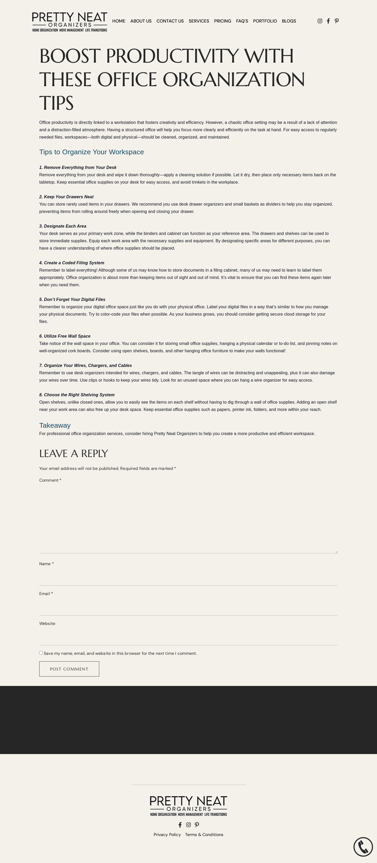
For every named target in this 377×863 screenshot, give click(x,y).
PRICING (222, 21)
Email (46, 593)
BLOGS (289, 21)
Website (47, 623)
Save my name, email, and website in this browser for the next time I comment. (120, 653)
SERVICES (199, 21)
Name (46, 564)
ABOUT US (141, 21)
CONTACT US (170, 21)
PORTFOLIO (265, 21)
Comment (50, 480)
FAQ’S (242, 21)
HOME (118, 21)
